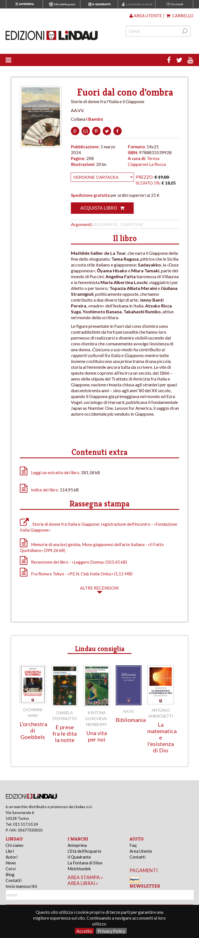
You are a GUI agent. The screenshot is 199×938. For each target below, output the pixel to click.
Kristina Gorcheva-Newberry (96, 718)
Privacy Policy (111, 931)
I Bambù (94, 119)
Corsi (11, 868)
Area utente (146, 15)
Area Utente (141, 851)
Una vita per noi (96, 736)
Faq (133, 845)
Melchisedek (79, 868)
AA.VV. (128, 711)
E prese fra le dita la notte (64, 733)
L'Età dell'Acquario (84, 851)
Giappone (131, 224)
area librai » (83, 883)
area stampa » (85, 877)
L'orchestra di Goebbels (33, 730)
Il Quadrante (79, 856)
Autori (12, 856)
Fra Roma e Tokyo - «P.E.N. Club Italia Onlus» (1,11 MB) (76, 573)
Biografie (105, 224)
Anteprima (77, 845)
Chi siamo (14, 845)
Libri (10, 851)
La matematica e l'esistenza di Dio (162, 737)
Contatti (13, 880)
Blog (10, 874)
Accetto (84, 931)
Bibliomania (131, 719)
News (11, 862)
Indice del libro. (45, 489)
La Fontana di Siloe (85, 862)
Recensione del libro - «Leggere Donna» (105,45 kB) (73, 561)
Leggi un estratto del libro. (55, 472)
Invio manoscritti (21, 886)
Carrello (179, 15)
